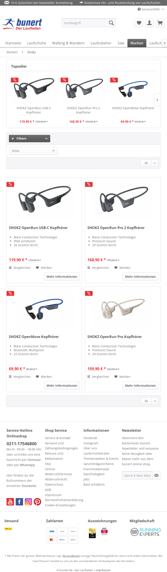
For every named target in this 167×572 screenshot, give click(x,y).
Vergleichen (20, 268)
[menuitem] (89, 22)
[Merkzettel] (138, 22)
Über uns (90, 448)
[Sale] (121, 43)
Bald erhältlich (94, 484)
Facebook (90, 438)
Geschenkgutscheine (99, 464)
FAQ (48, 464)
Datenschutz (54, 484)
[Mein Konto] (149, 22)
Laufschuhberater (97, 453)
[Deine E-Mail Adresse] (137, 475)
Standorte (29, 486)
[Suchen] (111, 22)
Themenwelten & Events (101, 459)
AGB (48, 490)
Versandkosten (71, 556)
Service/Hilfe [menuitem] (149, 9)
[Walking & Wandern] (68, 43)
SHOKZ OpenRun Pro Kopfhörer (114, 337)
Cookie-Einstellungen (60, 505)
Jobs (87, 479)
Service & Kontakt (57, 438)
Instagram (91, 443)
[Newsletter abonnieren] (156, 475)
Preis (15, 151)
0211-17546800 (22, 444)
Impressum (53, 495)
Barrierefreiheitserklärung (63, 500)
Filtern (19, 138)
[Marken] (136, 43)
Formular (34, 460)
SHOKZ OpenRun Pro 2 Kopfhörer (83, 110)
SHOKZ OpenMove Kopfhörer (133, 108)
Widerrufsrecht (56, 479)
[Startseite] (13, 43)
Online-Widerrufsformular (58, 471)
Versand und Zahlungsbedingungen (61, 445)
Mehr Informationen (62, 276)
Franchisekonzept (96, 469)
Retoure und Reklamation (54, 456)
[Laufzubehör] (101, 43)
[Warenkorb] (160, 22)
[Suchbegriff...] (89, 22)
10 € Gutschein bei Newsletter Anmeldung (38, 3)
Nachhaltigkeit (94, 474)
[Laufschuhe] (36, 43)
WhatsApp (27, 465)
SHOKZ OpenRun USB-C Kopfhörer (34, 110)
